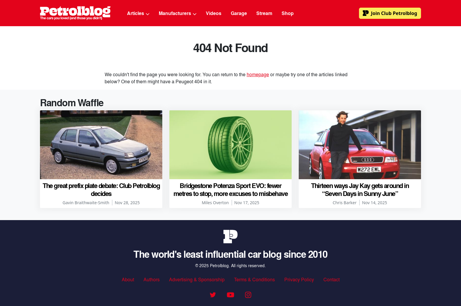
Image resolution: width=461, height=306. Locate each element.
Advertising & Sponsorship (197, 279)
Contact (331, 279)
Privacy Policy (299, 279)
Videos (213, 13)
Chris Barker (345, 202)
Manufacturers (177, 13)
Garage (239, 13)
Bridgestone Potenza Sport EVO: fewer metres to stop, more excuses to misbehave (230, 189)
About (128, 279)
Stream (264, 13)
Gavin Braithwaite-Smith (86, 202)
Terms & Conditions (254, 279)
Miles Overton (215, 202)
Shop (288, 13)
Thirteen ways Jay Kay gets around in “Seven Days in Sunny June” (360, 189)
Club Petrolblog (390, 13)
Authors (151, 279)
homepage (258, 74)
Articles (138, 13)
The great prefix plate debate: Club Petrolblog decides (101, 189)
